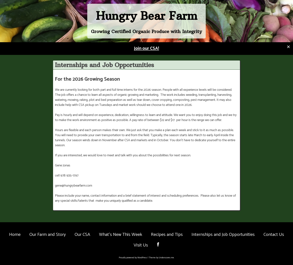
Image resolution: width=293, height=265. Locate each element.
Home (15, 234)
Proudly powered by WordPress (133, 257)
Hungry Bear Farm (146, 16)
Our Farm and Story (47, 234)
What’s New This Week (120, 234)
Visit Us (141, 245)
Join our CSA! (146, 48)
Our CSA (82, 234)
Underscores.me (166, 257)
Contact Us (273, 234)
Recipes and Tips (167, 234)
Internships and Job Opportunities (223, 234)
